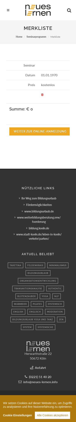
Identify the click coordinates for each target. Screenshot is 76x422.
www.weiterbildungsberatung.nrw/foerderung (39, 219)
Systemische (45, 327)
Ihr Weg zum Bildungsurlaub (38, 198)
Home (19, 36)
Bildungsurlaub (38, 273)
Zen (61, 319)
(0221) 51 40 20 (40, 377)
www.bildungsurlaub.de (39, 211)
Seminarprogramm (36, 36)
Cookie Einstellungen (17, 416)
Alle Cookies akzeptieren (52, 416)
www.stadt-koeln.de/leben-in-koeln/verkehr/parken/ (39, 236)
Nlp (56, 296)
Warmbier (20, 304)
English (18, 311)
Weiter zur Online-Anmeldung (40, 131)
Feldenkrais (35, 265)
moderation (55, 311)
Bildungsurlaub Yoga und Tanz (32, 319)
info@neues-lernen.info (40, 382)
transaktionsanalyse (28, 288)
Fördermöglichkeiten (39, 205)
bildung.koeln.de (39, 228)
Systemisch (55, 304)
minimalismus (57, 265)
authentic (55, 288)
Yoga (45, 296)
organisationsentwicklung (38, 281)
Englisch (35, 311)
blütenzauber (26, 296)
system (27, 327)
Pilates (37, 304)
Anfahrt (40, 368)
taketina (15, 265)
